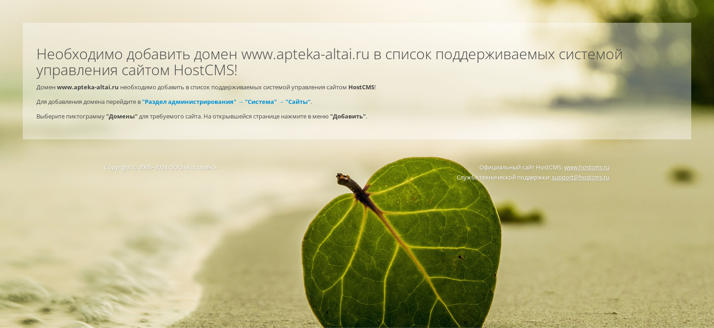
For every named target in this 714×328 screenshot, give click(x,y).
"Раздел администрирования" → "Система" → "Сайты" (226, 101)
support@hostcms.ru (581, 177)
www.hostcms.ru (587, 167)
